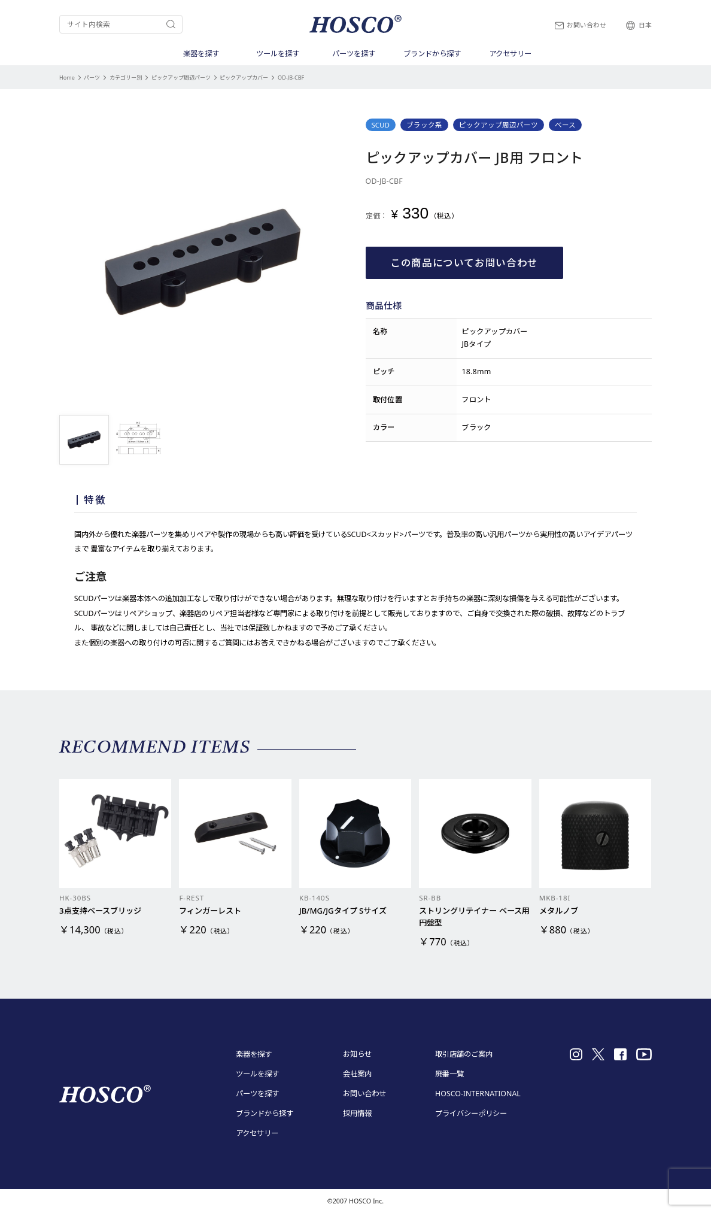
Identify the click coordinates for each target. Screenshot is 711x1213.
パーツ (92, 77)
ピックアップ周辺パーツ (181, 77)
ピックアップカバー (244, 77)
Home (67, 77)
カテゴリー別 (126, 77)
